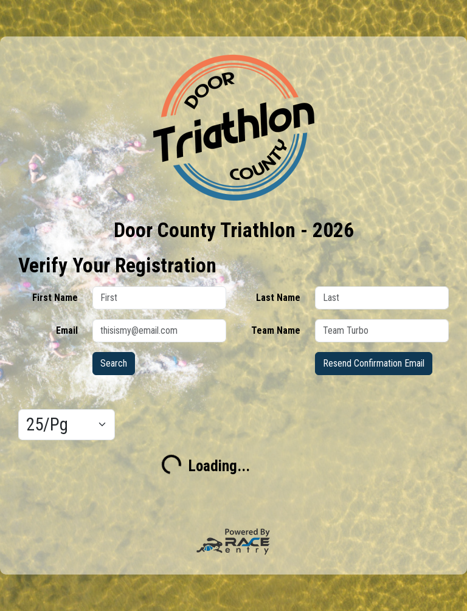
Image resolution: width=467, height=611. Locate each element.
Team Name (275, 330)
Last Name (278, 297)
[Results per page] (66, 425)
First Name (55, 297)
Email (67, 330)
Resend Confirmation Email (373, 363)
